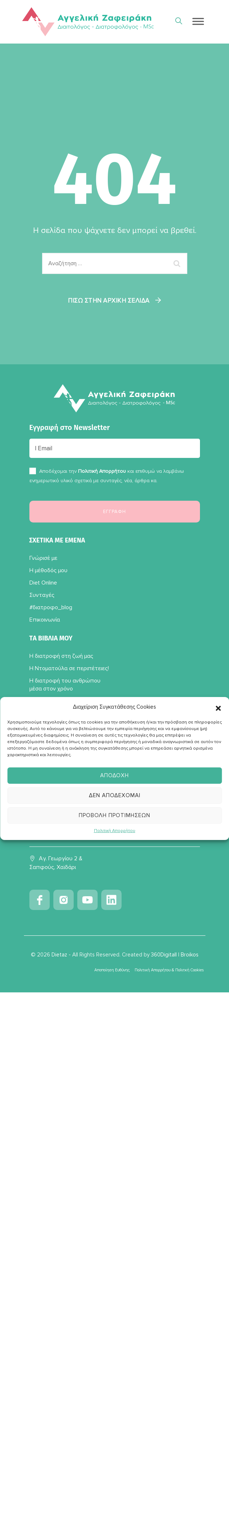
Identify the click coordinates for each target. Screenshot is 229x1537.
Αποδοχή (114, 775)
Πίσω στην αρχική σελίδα (109, 300)
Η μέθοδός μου (48, 570)
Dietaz (59, 954)
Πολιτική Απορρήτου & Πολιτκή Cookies (169, 970)
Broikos (190, 954)
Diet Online (43, 582)
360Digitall (164, 954)
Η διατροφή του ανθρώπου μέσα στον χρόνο (65, 684)
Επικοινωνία (44, 619)
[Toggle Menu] (198, 21)
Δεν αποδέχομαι (114, 795)
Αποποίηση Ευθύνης (112, 970)
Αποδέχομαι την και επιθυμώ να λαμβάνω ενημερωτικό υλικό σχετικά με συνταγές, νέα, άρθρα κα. (106, 476)
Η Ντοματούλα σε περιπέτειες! (69, 668)
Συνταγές (41, 595)
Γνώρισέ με (43, 558)
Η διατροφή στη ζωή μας (61, 656)
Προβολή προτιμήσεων (114, 815)
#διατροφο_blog (50, 607)
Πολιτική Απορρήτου (114, 830)
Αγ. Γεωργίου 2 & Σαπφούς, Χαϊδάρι (55, 863)
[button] (218, 707)
